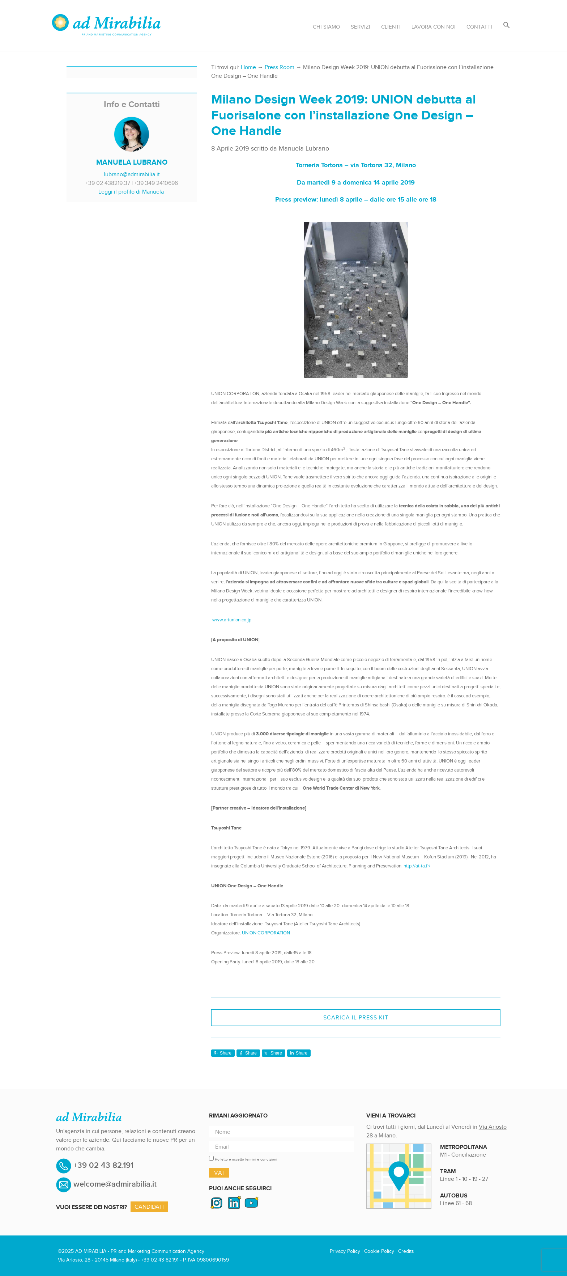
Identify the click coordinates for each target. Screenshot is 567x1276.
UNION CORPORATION (266, 932)
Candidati (149, 1207)
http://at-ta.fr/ (417, 866)
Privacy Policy (345, 1251)
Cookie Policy (379, 1251)
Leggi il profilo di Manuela (131, 192)
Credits (406, 1251)
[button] (506, 25)
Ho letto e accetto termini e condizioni (246, 1159)
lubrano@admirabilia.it (132, 174)
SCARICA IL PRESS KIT (355, 1017)
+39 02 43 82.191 (102, 1165)
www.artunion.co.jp (231, 619)
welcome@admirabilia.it (115, 1184)
